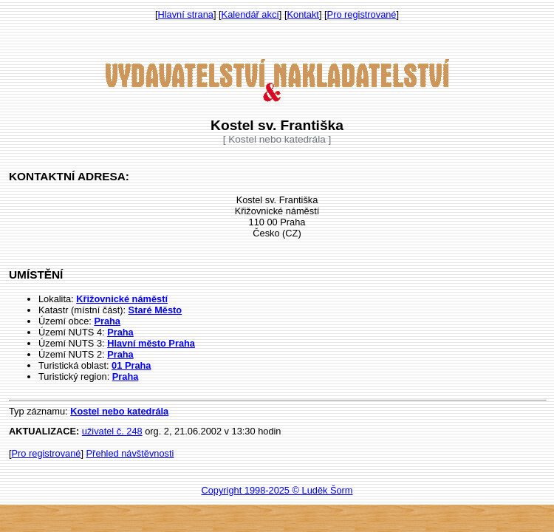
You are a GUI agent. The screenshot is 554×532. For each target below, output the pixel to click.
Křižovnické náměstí (122, 298)
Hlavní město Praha (151, 343)
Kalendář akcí (250, 14)
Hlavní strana (185, 14)
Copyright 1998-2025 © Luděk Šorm (276, 490)
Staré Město (155, 310)
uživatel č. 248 (112, 431)
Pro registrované (362, 14)
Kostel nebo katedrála (119, 411)
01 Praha (131, 365)
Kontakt (303, 14)
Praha (107, 321)
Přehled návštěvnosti (130, 453)
